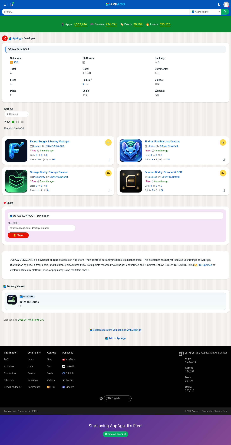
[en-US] (118, 398)
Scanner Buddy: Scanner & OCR (163, 172)
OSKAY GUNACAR (55, 146)
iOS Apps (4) (83, 63)
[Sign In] (226, 4)
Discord (68, 387)
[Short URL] (42, 228)
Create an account (115, 434)
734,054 (111, 24)
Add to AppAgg (115, 338)
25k (166, 159)
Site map (9, 380)
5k (46, 190)
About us (9, 366)
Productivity (37, 177)
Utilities (150, 146)
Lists (30, 366)
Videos (51, 380)
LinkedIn (68, 366)
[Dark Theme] (219, 4)
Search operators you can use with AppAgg (115, 329)
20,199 (137, 24)
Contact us (10, 373)
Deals (50, 373)
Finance (35, 146)
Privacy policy (23, 411)
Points (31, 373)
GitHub (67, 373)
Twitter (67, 380)
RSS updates (203, 264)
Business (151, 177)
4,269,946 (80, 24)
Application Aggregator (214, 352)
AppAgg (16, 38)
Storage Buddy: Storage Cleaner (49, 172)
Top (49, 366)
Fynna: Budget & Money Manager (49, 141)
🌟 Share (18, 235)
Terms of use (10, 411)
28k (52, 159)
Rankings (33, 380)
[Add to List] (108, 142)
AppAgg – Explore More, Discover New (209, 411)
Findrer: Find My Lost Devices (162, 141)
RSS (14, 62)
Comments (34, 387)
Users (31, 359)
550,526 (164, 24)
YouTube (68, 359)
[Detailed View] (18, 122)
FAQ (6, 359)
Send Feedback (12, 387)
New (49, 359)
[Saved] (11, 4)
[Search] (96, 12)
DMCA (34, 411)
